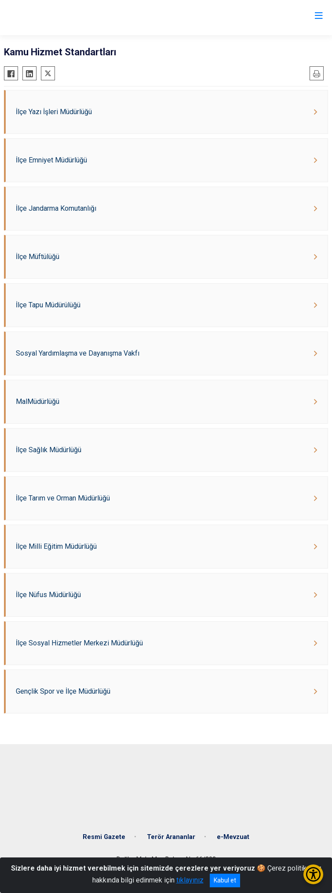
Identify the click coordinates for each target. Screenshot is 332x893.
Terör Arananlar (171, 837)
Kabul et (225, 880)
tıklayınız (190, 880)
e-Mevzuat (233, 837)
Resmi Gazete (104, 837)
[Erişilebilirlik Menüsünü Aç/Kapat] (313, 874)
